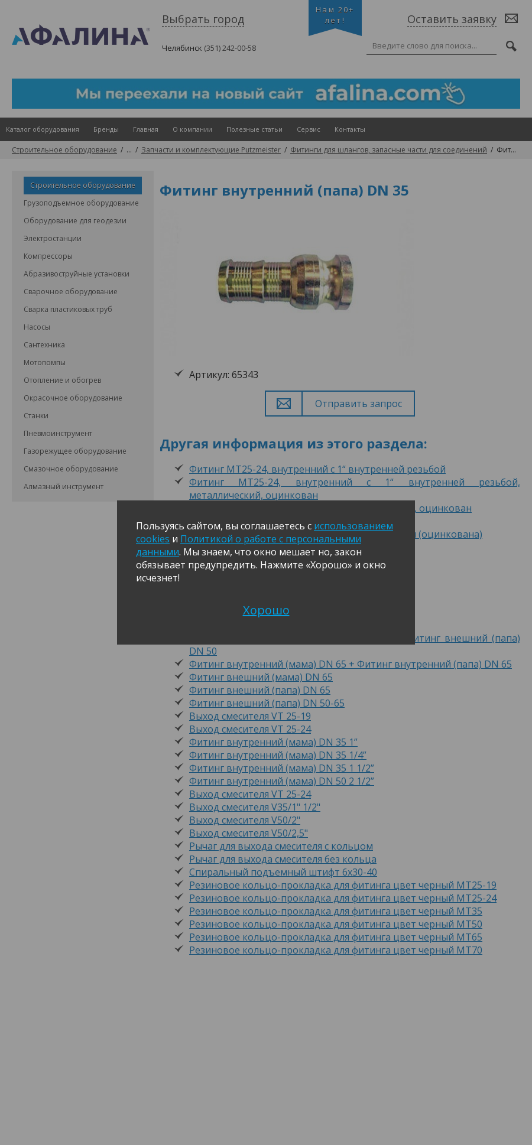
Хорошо (266, 610)
